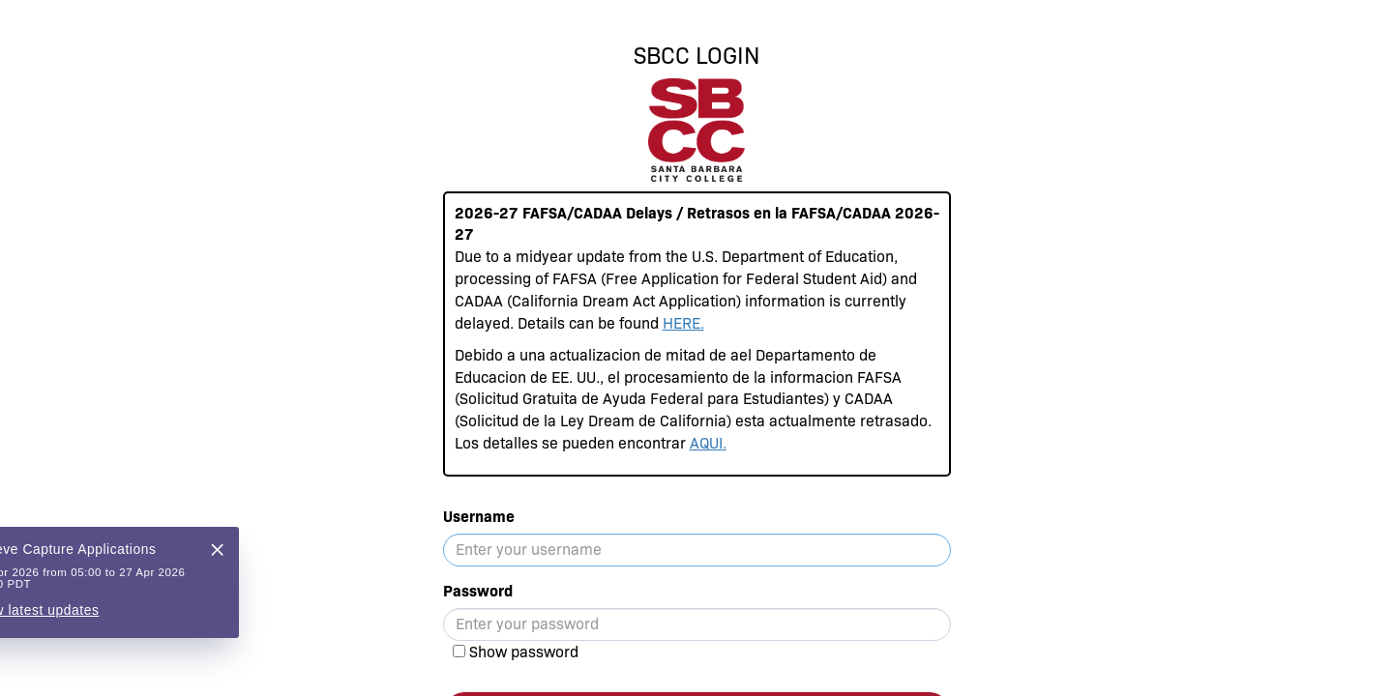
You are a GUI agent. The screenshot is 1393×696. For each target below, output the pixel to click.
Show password (523, 652)
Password (478, 591)
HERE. (683, 323)
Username (479, 517)
